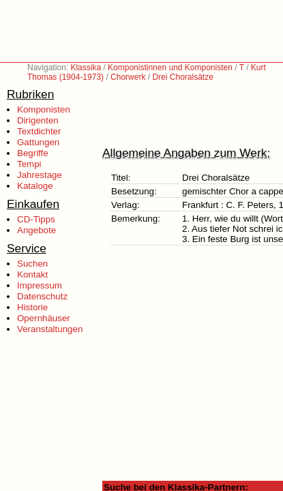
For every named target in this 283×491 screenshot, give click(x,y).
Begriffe (32, 153)
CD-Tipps (36, 219)
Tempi (29, 164)
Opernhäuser (43, 318)
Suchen (32, 263)
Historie (32, 307)
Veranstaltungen (50, 329)
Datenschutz (42, 296)
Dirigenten (38, 120)
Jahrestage (39, 175)
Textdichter (39, 131)
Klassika (85, 67)
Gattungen (38, 142)
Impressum (39, 285)
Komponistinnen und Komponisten (170, 67)
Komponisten (43, 109)
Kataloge (35, 186)
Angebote (36, 230)
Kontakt (32, 274)
